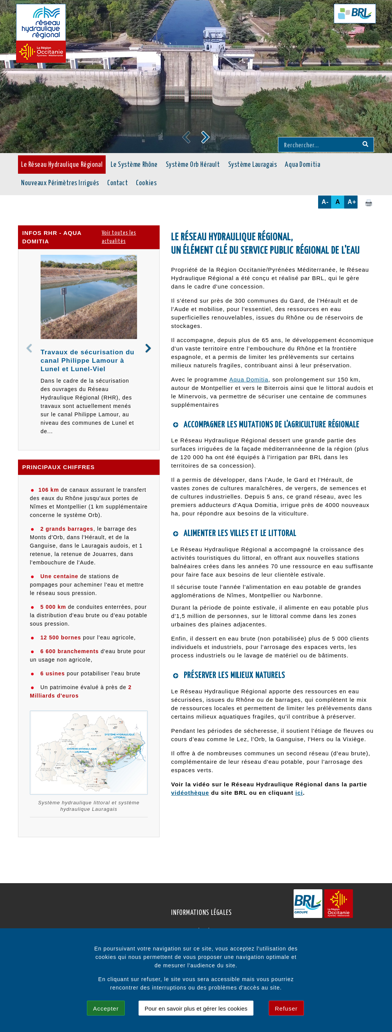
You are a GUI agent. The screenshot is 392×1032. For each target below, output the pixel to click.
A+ (352, 202)
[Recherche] (365, 144)
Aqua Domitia (302, 164)
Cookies (146, 183)
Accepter (106, 1008)
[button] (205, 137)
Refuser (286, 1008)
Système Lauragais (252, 164)
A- (325, 202)
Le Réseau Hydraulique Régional (62, 164)
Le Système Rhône (134, 164)
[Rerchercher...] (319, 144)
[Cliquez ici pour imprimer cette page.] (368, 202)
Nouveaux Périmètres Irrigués (60, 183)
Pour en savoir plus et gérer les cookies (196, 1008)
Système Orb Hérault (193, 164)
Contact (117, 183)
